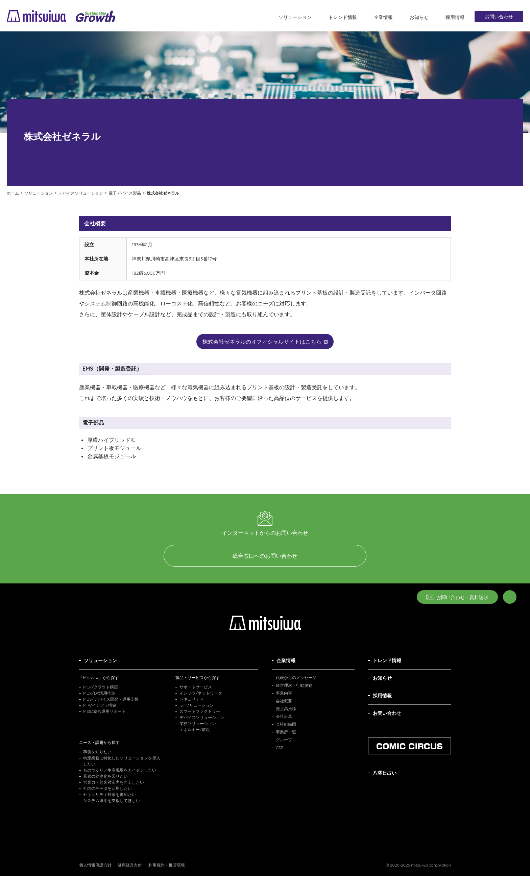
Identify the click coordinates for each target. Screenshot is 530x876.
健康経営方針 (130, 865)
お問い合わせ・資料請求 (457, 597)
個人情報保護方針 (95, 865)
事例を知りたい (97, 751)
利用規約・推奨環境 (166, 865)
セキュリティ (191, 699)
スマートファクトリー (199, 711)
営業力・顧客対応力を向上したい (113, 782)
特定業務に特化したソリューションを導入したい (121, 761)
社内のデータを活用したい (107, 788)
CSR (280, 747)
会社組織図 (286, 724)
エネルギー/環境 (194, 729)
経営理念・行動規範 (294, 685)
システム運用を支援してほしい (111, 800)
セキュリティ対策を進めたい (109, 794)
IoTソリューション (196, 705)
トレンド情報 (343, 17)
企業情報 (383, 17)
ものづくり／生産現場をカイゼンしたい (119, 770)
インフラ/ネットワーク (200, 693)
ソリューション (295, 17)
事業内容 (284, 693)
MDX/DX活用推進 (99, 693)
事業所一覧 (286, 731)
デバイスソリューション (201, 717)
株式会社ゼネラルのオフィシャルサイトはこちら (265, 341)
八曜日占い (384, 773)
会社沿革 (284, 716)
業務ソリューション (197, 723)
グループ (284, 739)
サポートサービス (195, 687)
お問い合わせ (499, 17)
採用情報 (454, 17)
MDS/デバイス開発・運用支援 (111, 699)
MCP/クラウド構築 (100, 687)
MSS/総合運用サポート (104, 711)
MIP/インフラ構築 (99, 705)
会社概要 (284, 700)
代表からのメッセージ (296, 677)
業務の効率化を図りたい (105, 776)
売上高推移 (286, 708)
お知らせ (419, 17)
